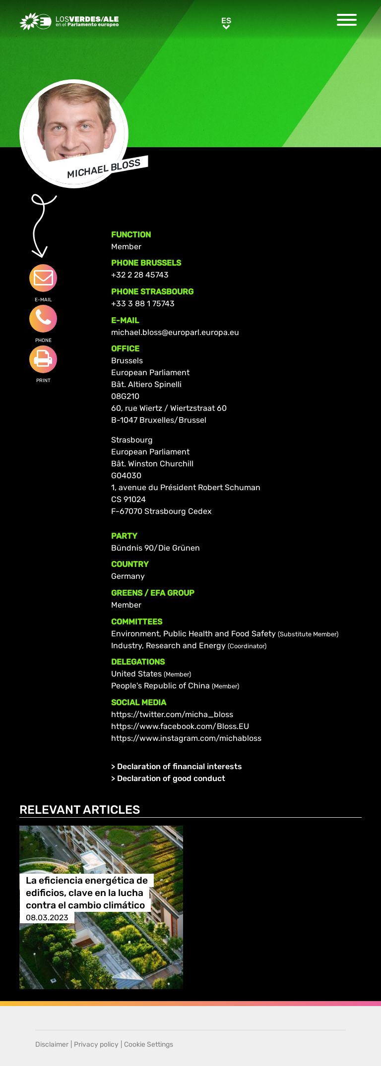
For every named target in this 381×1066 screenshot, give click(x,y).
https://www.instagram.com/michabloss (186, 738)
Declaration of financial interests (179, 766)
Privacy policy (96, 1044)
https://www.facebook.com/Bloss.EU (180, 726)
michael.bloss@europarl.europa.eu (175, 332)
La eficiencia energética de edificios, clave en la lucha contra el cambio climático (87, 893)
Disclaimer (51, 1044)
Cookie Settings (148, 1044)
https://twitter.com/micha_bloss (172, 714)
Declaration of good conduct (171, 778)
